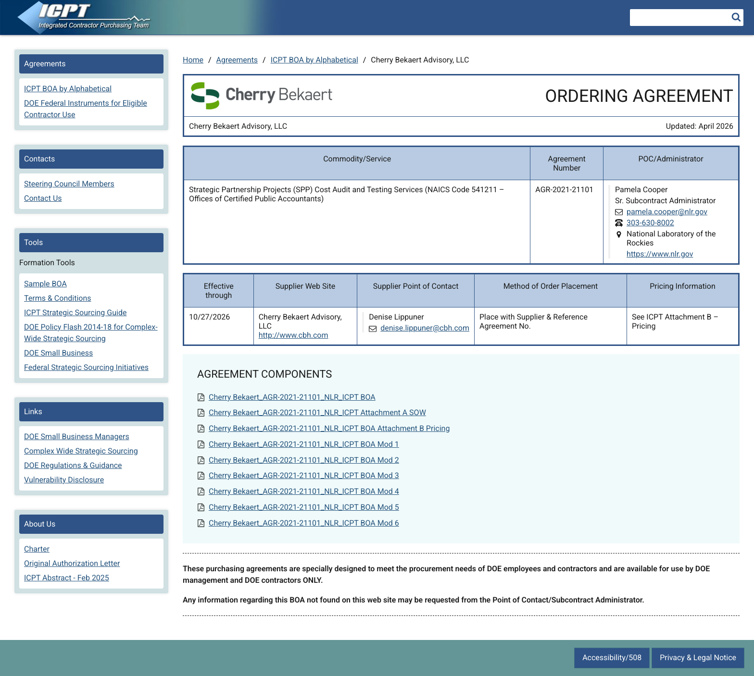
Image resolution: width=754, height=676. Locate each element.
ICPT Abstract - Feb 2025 (66, 577)
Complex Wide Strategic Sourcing (81, 450)
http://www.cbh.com (293, 335)
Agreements (237, 59)
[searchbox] (686, 17)
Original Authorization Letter (72, 563)
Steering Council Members (69, 183)
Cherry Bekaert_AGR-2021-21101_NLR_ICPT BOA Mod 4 (304, 491)
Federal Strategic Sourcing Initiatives (86, 367)
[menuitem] (91, 89)
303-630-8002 (650, 222)
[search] (736, 17)
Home (193, 59)
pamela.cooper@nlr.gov (667, 211)
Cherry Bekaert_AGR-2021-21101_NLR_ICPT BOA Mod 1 (304, 444)
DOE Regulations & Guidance (73, 465)
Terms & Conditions (57, 298)
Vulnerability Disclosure (64, 479)
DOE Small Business (58, 352)
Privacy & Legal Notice (698, 657)
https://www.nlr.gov (660, 253)
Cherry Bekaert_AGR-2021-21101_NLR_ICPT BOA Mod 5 (304, 507)
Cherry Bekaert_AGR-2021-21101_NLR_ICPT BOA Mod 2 (304, 460)
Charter (37, 548)
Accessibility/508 (611, 657)
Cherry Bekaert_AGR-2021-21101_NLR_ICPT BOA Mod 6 (304, 523)
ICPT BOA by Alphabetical (314, 59)
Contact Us (43, 198)
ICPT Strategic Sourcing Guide (75, 312)
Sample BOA (45, 283)
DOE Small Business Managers (76, 436)
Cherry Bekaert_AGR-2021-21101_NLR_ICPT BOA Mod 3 (304, 475)
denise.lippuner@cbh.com (424, 327)
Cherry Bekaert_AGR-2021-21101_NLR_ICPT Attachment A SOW (317, 412)
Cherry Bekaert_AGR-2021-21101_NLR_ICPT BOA (292, 397)
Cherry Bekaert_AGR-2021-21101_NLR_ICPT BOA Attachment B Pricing (329, 428)
